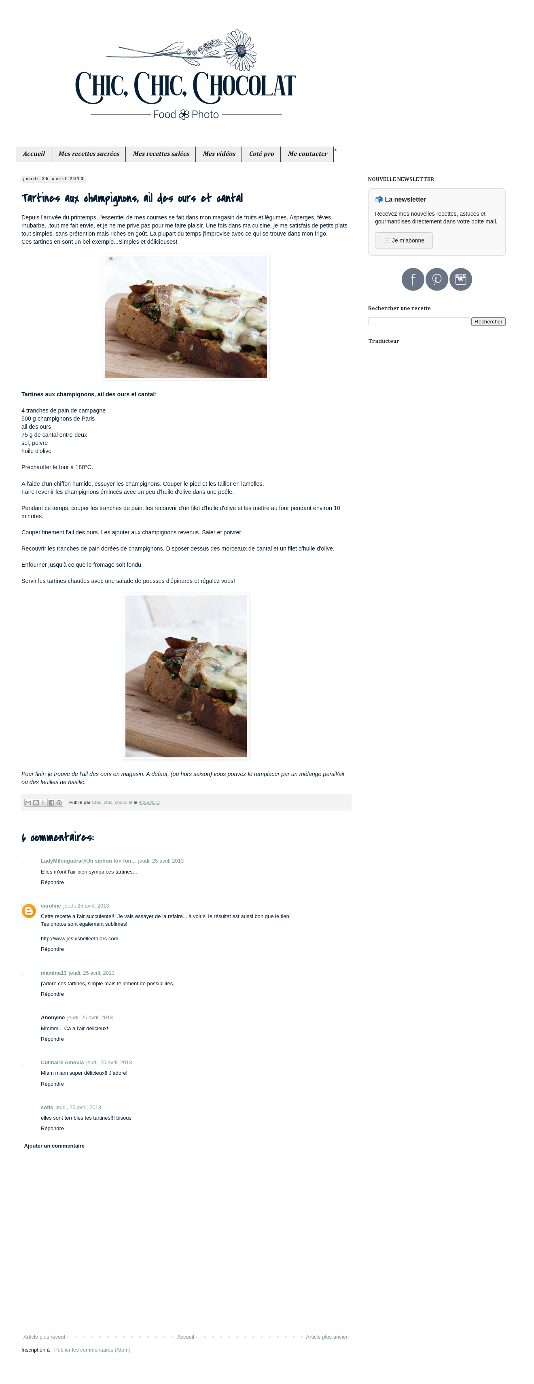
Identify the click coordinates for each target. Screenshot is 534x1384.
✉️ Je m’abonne (404, 240)
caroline (51, 906)
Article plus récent (44, 1337)
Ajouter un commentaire (54, 1146)
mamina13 (54, 973)
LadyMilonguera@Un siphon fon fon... (88, 861)
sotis (47, 1107)
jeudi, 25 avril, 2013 (161, 861)
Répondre (52, 882)
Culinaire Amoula (62, 1062)
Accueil (185, 1337)
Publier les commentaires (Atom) (92, 1350)
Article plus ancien (327, 1337)
